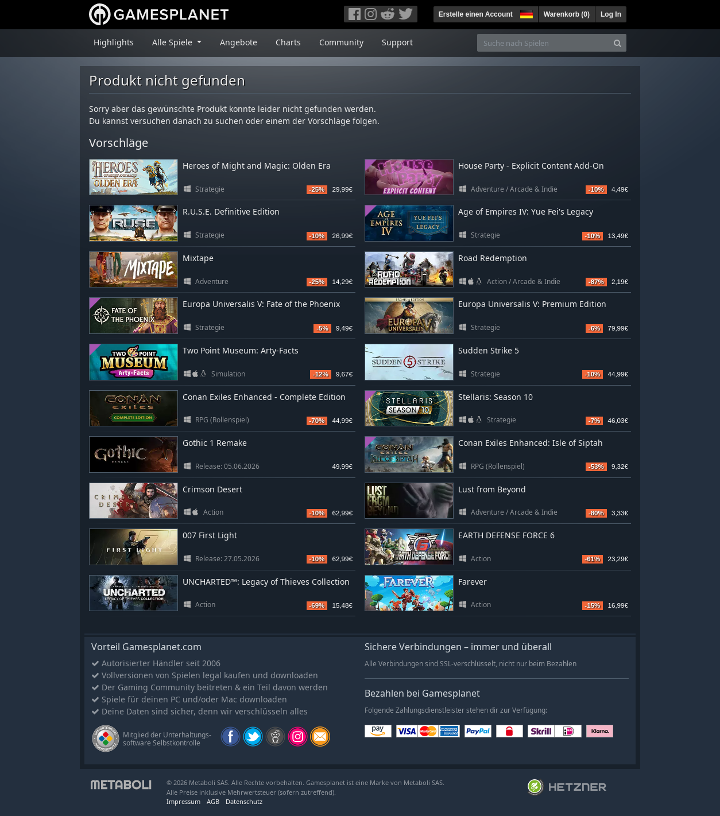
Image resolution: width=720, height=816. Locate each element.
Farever (472, 581)
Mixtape (198, 257)
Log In (611, 14)
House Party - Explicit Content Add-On (531, 165)
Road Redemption (492, 257)
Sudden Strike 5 (488, 350)
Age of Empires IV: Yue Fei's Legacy (525, 211)
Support (397, 42)
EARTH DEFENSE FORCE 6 (506, 535)
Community (341, 42)
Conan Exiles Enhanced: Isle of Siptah (530, 442)
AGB (213, 801)
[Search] (617, 43)
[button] (525, 12)
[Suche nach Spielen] (543, 43)
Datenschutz (244, 801)
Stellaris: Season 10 (495, 396)
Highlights (114, 42)
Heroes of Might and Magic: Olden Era (257, 165)
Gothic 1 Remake (215, 442)
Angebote (238, 42)
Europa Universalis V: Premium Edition (532, 303)
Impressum (183, 801)
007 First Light (210, 535)
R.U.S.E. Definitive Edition (231, 211)
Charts (288, 42)
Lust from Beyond (492, 489)
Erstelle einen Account (476, 14)
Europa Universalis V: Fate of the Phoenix (261, 303)
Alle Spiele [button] (173, 42)
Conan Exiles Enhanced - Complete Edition (264, 396)
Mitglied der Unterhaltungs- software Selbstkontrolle (167, 739)
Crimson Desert (212, 489)
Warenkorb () (567, 14)
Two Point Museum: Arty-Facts (241, 350)
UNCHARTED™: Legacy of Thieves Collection (266, 581)
